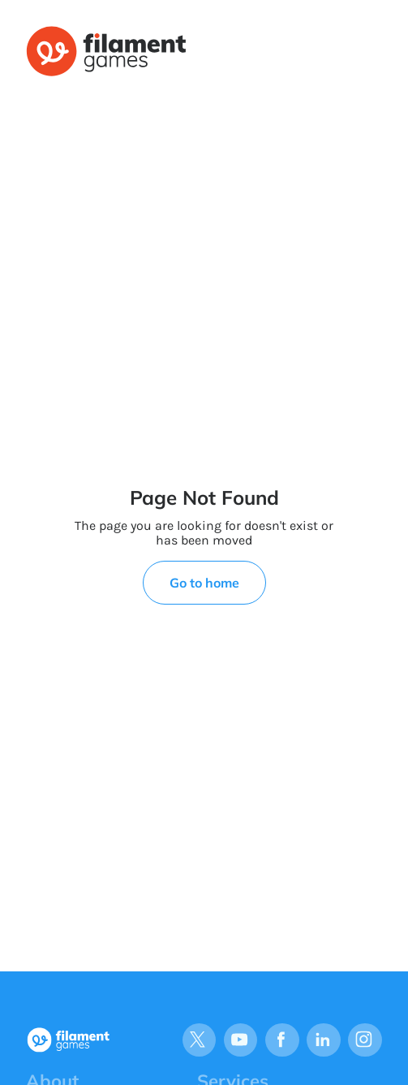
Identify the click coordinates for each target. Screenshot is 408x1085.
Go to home (204, 583)
